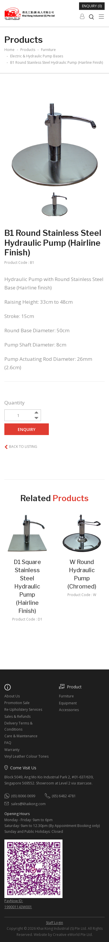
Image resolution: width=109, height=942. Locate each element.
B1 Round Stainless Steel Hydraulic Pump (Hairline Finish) (56, 62)
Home (9, 49)
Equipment (68, 703)
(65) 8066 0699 (23, 795)
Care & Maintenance (20, 736)
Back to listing (23, 446)
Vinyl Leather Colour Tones (26, 756)
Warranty (11, 749)
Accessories (69, 709)
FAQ (7, 742)
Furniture (66, 696)
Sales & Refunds (17, 716)
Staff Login (54, 922)
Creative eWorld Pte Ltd (72, 934)
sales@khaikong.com (28, 803)
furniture (48, 49)
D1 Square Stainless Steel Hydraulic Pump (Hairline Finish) (27, 586)
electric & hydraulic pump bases (36, 56)
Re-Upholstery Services (23, 709)
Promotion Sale (17, 702)
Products (27, 49)
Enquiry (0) (92, 5)
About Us (12, 696)
